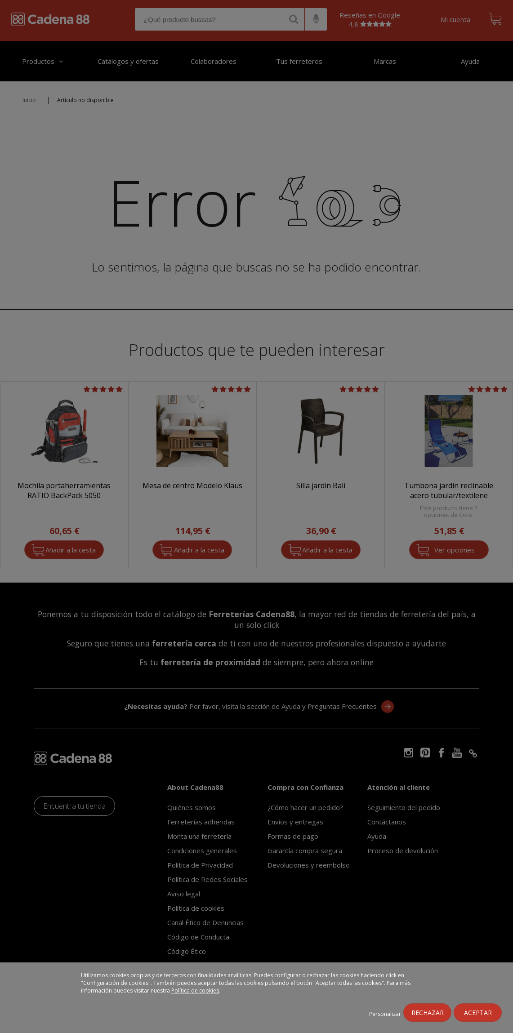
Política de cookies (195, 990)
